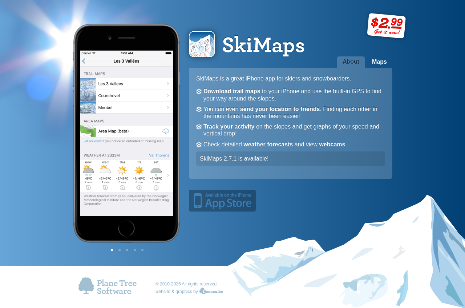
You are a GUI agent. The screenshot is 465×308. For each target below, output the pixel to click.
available (255, 158)
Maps (379, 62)
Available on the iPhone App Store (222, 201)
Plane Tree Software (107, 287)
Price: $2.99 (387, 26)
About (351, 62)
